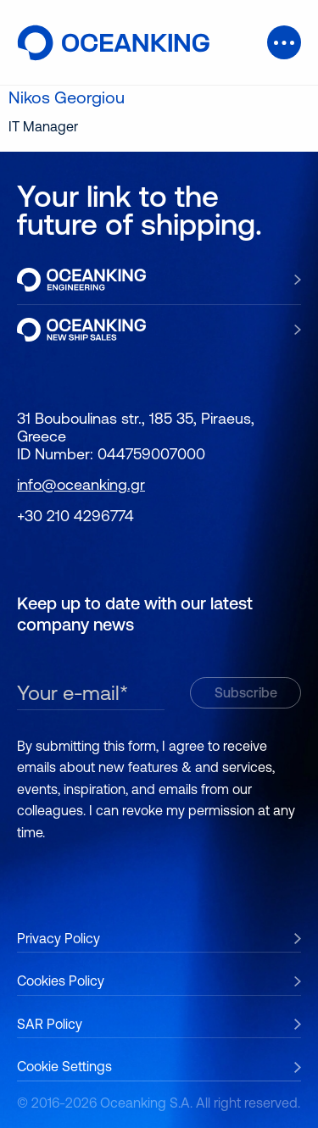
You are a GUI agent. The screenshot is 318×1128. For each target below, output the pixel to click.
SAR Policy (49, 1023)
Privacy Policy (58, 938)
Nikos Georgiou (66, 97)
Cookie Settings (64, 1066)
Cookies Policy (60, 980)
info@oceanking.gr (81, 484)
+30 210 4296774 (75, 516)
